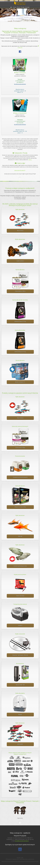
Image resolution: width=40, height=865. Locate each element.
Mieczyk (20, 536)
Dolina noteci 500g (20, 447)
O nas (14, 7)
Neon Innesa (20, 230)
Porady (23, 7)
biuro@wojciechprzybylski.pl (20, 84)
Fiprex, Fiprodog (20, 595)
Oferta (18, 7)
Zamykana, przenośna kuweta (20, 477)
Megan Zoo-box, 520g (20, 507)
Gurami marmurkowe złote (20, 566)
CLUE (22, 857)
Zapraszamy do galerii (20, 170)
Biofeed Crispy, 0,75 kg (20, 321)
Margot (20, 714)
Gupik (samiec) (20, 261)
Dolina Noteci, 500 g (20, 291)
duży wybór (20, 744)
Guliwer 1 (20, 625)
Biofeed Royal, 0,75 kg (20, 351)
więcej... (30, 159)
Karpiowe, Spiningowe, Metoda (20, 655)
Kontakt (27, 7)
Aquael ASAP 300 (20, 684)
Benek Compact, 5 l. (20, 382)
